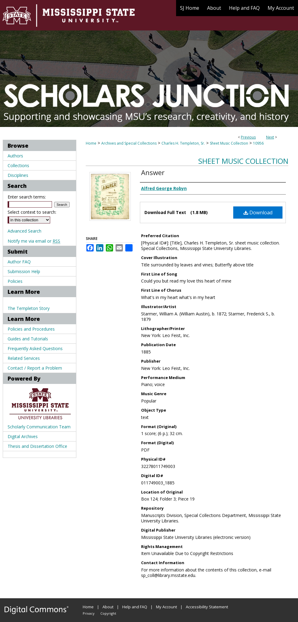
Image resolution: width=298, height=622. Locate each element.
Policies (15, 281)
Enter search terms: (27, 197)
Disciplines (18, 175)
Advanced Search (24, 231)
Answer (153, 172)
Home (91, 143)
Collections (18, 165)
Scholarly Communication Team (39, 427)
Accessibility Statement (207, 607)
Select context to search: (32, 212)
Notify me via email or (34, 241)
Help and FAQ (134, 607)
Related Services (24, 358)
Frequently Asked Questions (35, 348)
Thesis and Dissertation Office (37, 446)
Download (258, 212)
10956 (258, 143)
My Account (166, 607)
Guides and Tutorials (28, 339)
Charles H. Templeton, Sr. (183, 143)
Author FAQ (19, 262)
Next (270, 137)
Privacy (89, 613)
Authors (15, 156)
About (107, 607)
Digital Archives (23, 436)
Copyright (108, 613)
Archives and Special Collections (129, 143)
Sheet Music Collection (229, 143)
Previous (248, 137)
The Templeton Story (29, 308)
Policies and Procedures (31, 329)
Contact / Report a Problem (35, 368)
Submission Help (24, 271)
